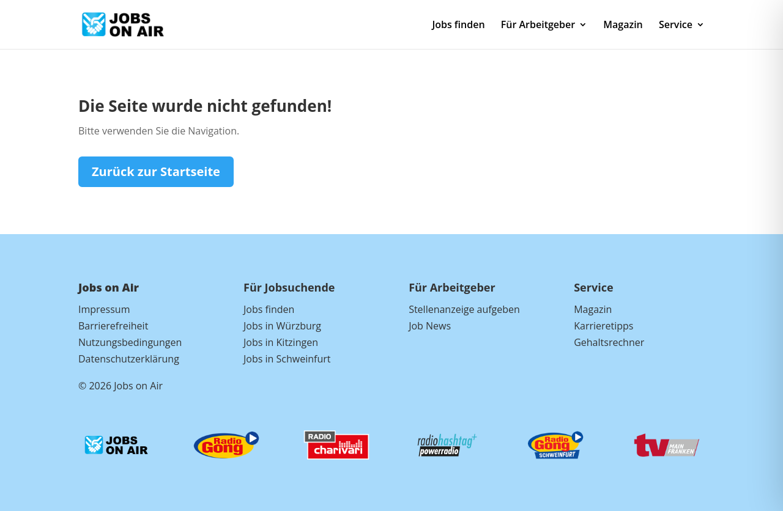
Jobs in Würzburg (282, 326)
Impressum (104, 309)
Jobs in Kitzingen (280, 342)
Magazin (622, 25)
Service (675, 25)
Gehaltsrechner (609, 342)
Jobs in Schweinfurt (286, 359)
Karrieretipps (603, 326)
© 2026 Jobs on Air (120, 385)
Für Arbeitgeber (538, 25)
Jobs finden (458, 25)
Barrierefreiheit (113, 326)
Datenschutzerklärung (128, 359)
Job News (430, 326)
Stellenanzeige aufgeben (464, 309)
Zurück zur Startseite (156, 171)
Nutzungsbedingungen (130, 342)
